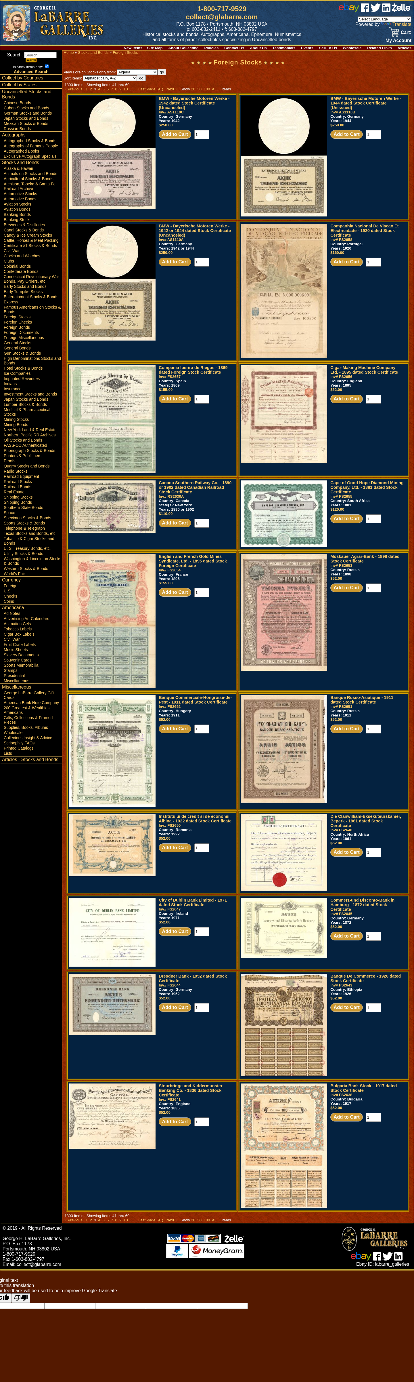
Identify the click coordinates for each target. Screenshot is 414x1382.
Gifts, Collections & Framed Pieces (28, 720)
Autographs (14, 134)
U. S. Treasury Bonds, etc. (27, 548)
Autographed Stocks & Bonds (30, 140)
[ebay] (349, 10)
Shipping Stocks (18, 497)
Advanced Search (31, 71)
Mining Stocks (16, 419)
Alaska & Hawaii (18, 168)
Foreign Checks (18, 322)
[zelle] (401, 10)
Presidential (14, 675)
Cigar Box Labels (19, 634)
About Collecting (183, 48)
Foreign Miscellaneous (24, 337)
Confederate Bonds (21, 271)
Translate (396, 24)
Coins (9, 601)
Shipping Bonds (18, 502)
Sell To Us (328, 48)
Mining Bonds (16, 424)
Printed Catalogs (19, 748)
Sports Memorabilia (21, 665)
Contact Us (234, 48)
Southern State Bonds (23, 507)
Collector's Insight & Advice (28, 737)
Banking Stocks (18, 219)
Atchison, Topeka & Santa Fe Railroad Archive (29, 186)
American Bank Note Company (31, 702)
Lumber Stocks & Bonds (25, 404)
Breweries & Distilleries (24, 225)
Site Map (154, 48)
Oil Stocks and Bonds (23, 440)
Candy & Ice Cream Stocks (28, 235)
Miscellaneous (16, 680)
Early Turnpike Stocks (23, 291)
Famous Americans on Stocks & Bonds (32, 309)
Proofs (9, 461)
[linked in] (386, 10)
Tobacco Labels (18, 629)
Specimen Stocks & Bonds (27, 518)
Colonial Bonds (17, 266)
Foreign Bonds (17, 327)
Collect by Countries (22, 77)
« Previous (73, 89)
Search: (32, 54)
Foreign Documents (21, 332)
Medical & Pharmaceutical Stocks (27, 412)
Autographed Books (21, 151)
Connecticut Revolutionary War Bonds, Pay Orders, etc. (31, 279)
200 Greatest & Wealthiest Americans (27, 710)
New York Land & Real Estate (30, 429)
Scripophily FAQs (19, 743)
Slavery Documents (21, 655)
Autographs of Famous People (31, 146)
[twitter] (375, 10)
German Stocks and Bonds (28, 113)
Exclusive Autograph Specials (30, 156)
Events (307, 48)
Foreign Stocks (17, 317)
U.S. (8, 591)
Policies (211, 48)
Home (69, 52)
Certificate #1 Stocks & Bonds (30, 245)
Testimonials (284, 48)
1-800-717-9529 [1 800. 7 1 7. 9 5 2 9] (221, 9)
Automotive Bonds (20, 199)
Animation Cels (17, 623)
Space (9, 512)
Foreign (10, 585)
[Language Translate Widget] (384, 19)
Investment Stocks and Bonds (30, 394)
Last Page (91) (150, 89)
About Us (258, 48)
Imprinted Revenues (22, 378)
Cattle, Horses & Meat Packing (31, 240)
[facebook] (365, 10)
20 (193, 89)
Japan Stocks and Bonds (26, 118)
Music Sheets (16, 649)
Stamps (10, 670)
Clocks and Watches (22, 256)
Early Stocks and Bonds (25, 286)
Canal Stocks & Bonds (24, 230)
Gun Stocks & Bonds (22, 353)
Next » (171, 89)
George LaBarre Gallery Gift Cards (29, 695)
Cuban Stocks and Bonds (26, 108)
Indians (10, 383)
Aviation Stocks (17, 204)
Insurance (12, 389)
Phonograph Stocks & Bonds (29, 450)
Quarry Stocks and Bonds (27, 466)
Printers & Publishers (22, 455)
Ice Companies (17, 373)
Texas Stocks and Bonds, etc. (30, 533)
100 (207, 89)
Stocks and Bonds (20, 162)
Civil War (12, 250)
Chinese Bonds (17, 102)
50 (199, 89)
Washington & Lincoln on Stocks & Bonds (32, 561)
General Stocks (17, 343)
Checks (10, 596)
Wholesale (352, 48)
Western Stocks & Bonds (26, 568)
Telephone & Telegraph (24, 528)
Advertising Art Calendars (26, 618)
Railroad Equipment (21, 476)
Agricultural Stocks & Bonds (28, 178)
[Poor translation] (21, 1298)
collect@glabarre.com (222, 17)
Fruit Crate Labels (20, 644)
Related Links (379, 48)
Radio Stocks (15, 471)
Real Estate (14, 492)
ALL (215, 89)
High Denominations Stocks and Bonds (32, 360)
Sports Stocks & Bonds (24, 523)
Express (11, 302)
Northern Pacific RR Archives (30, 435)
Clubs (9, 261)
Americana (13, 607)
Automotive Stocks (20, 193)
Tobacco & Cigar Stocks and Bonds (29, 540)
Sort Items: (100, 78)
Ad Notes (12, 613)
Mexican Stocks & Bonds (26, 123)
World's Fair (14, 573)
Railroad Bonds (17, 486)
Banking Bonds (17, 214)
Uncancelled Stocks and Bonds (26, 94)
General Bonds (17, 348)
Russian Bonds (17, 128)
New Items (133, 48)
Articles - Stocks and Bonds (30, 759)
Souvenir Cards (18, 660)
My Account (398, 40)
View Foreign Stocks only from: (110, 72)
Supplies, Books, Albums (26, 727)
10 (125, 89)
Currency (11, 579)
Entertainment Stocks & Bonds (31, 296)
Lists (8, 753)
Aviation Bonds (17, 209)
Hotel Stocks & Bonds (23, 368)
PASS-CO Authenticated (25, 445)
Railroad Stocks (18, 481)
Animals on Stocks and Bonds (30, 173)
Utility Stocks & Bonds (23, 553)
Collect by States (19, 84)
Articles (404, 48)
